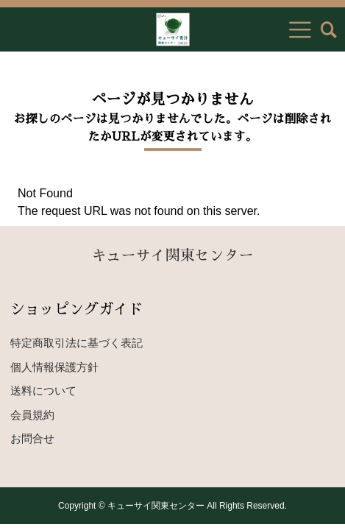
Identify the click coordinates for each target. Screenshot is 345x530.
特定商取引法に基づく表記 (76, 342)
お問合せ (32, 438)
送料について (43, 390)
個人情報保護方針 (54, 367)
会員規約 (32, 415)
